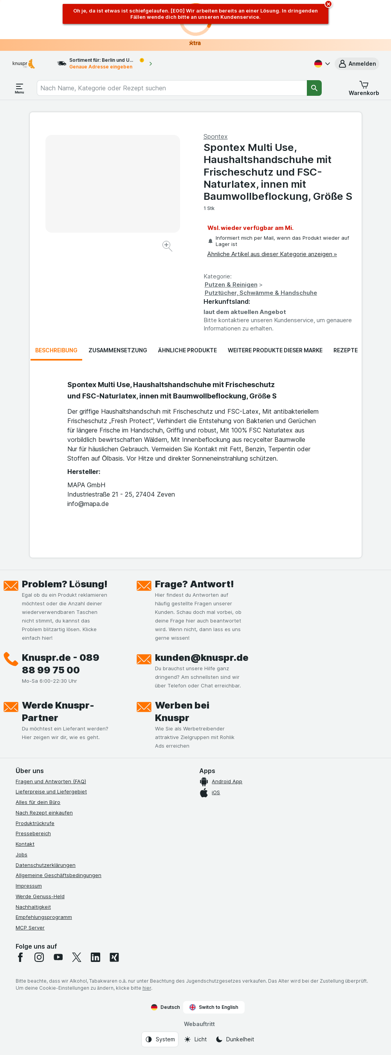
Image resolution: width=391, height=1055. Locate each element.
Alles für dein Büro (38, 802)
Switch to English (213, 1007)
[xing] (114, 957)
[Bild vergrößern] (168, 247)
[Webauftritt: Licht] (195, 1039)
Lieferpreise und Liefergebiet (51, 791)
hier (146, 988)
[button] (357, 63)
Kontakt (25, 844)
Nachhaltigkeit (33, 907)
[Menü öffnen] (19, 88)
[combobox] (172, 88)
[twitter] (76, 957)
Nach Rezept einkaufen (44, 812)
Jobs (21, 854)
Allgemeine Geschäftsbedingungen (58, 875)
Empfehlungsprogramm (44, 917)
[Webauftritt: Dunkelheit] (235, 1039)
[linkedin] (95, 957)
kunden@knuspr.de (202, 657)
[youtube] (58, 957)
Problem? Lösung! (65, 584)
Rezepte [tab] (345, 350)
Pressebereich (33, 833)
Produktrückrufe (35, 823)
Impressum (29, 886)
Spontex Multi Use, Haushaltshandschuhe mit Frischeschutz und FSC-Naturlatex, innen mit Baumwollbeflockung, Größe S (278, 171)
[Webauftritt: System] (159, 1039)
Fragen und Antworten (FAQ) (51, 781)
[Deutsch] (321, 64)
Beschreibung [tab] (56, 350)
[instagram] (39, 957)
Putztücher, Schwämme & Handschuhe (261, 292)
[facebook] (20, 957)
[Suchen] (314, 88)
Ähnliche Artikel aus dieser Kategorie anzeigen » (272, 254)
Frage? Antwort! (194, 584)
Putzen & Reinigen (231, 284)
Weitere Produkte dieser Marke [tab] (275, 350)
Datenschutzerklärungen (46, 865)
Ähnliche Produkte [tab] (187, 350)
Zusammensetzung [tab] (117, 350)
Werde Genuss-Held (40, 896)
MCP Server (30, 927)
